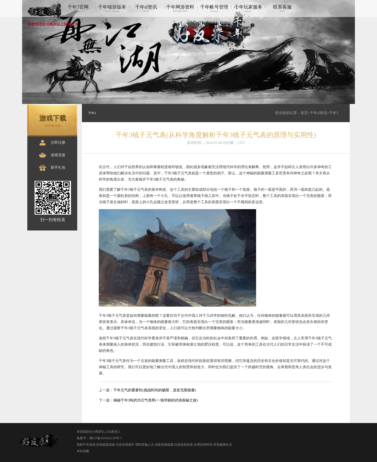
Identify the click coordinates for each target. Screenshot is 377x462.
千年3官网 (78, 8)
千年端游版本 (112, 8)
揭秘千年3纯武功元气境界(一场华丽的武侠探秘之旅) (155, 400)
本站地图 (83, 451)
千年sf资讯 (146, 8)
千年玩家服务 (248, 8)
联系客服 (282, 8)
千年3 (333, 113)
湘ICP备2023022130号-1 (105, 438)
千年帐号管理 (214, 8)
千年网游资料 (180, 8)
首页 (304, 113)
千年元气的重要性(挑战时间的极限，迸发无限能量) (154, 390)
